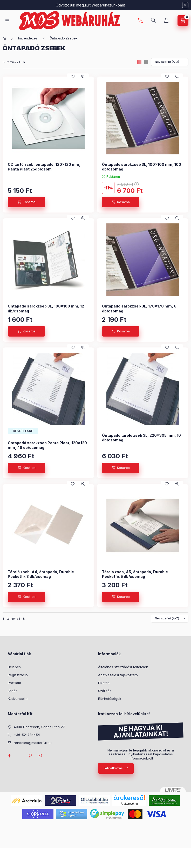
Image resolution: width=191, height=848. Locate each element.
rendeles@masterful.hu (33, 743)
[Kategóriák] (7, 20)
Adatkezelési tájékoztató (118, 675)
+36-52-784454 (27, 735)
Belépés (14, 667)
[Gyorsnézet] (83, 76)
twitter (20, 755)
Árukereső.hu (129, 803)
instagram (40, 755)
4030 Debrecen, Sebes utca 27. (39, 727)
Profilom (14, 683)
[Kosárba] (26, 202)
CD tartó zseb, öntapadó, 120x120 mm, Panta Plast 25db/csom (44, 166)
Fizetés (104, 683)
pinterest (30, 755)
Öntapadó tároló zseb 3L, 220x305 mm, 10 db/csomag (141, 437)
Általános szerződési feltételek (123, 667)
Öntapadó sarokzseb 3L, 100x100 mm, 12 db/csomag (46, 308)
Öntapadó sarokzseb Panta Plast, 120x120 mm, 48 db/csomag (47, 445)
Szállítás (104, 691)
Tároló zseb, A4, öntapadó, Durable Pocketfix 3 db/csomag (41, 574)
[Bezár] (185, 5)
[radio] (146, 62)
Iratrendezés (28, 38)
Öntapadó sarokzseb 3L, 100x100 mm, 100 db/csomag (141, 166)
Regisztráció (18, 675)
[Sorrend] (169, 62)
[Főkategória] (4, 38)
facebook (9, 755)
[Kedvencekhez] (72, 76)
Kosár (12, 691)
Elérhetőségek (109, 698)
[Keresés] (153, 20)
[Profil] (166, 20)
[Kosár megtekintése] (183, 20)
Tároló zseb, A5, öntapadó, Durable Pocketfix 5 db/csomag (135, 574)
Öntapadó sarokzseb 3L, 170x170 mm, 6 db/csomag (139, 308)
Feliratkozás (113, 768)
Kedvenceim (18, 698)
